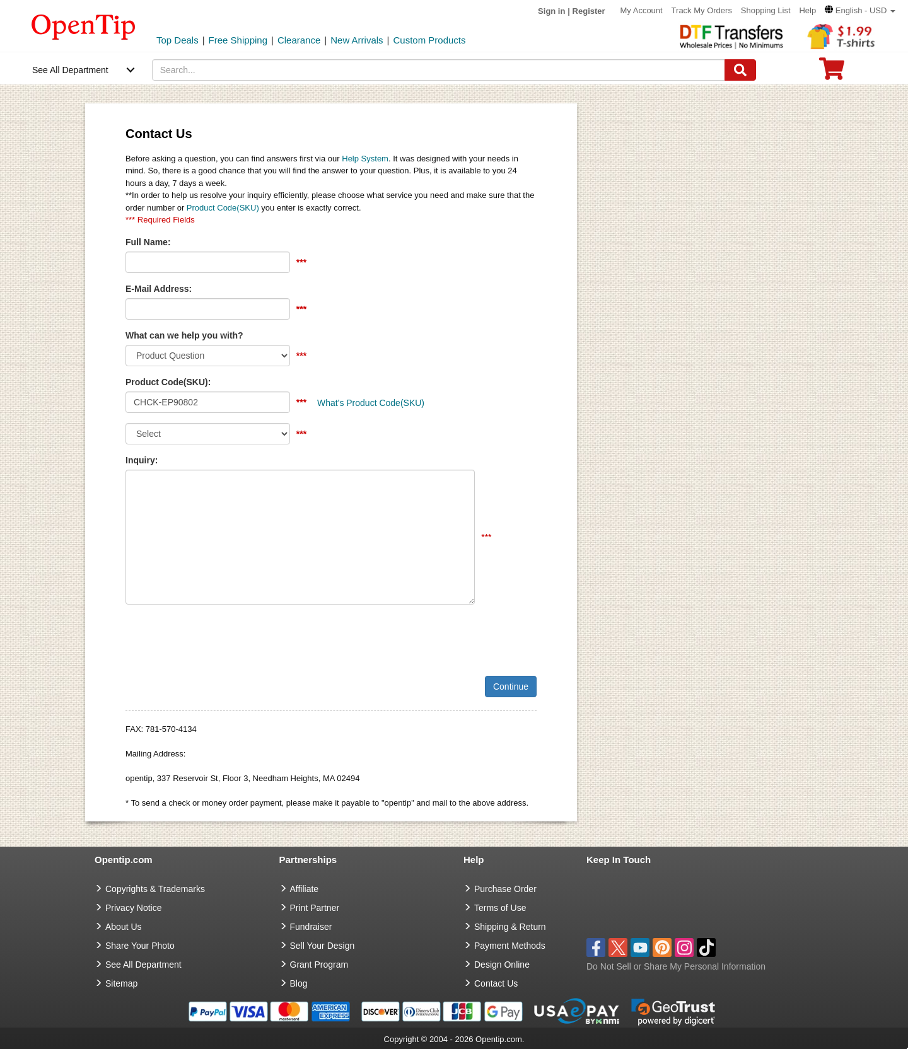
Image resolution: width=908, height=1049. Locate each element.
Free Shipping (238, 40)
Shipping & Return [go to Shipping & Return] (510, 927)
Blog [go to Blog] (299, 983)
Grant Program (319, 964)
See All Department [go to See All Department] (143, 964)
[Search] (740, 70)
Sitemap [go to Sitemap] (121, 983)
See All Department (70, 70)
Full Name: (148, 242)
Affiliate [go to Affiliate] (304, 889)
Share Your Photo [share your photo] (140, 946)
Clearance (298, 40)
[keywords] (439, 70)
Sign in (551, 11)
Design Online (502, 964)
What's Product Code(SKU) (370, 403)
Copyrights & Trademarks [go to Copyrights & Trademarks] (155, 889)
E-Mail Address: (158, 289)
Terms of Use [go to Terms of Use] (500, 908)
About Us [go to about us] (123, 927)
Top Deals (177, 40)
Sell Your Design (322, 946)
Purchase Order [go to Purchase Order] (505, 889)
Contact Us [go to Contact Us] (496, 983)
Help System (365, 158)
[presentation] (221, 638)
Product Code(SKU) (223, 207)
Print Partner (315, 908)
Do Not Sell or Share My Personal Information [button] (675, 966)
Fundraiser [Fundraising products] (311, 927)
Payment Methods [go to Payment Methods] (509, 946)
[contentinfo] (83, 26)
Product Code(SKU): (168, 382)
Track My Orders (702, 10)
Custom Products (429, 40)
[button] (860, 10)
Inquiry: (141, 460)
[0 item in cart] (831, 73)
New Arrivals (356, 40)
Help (807, 10)
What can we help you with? (184, 335)
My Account (641, 10)
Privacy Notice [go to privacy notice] (133, 908)
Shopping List (766, 10)
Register (589, 11)
